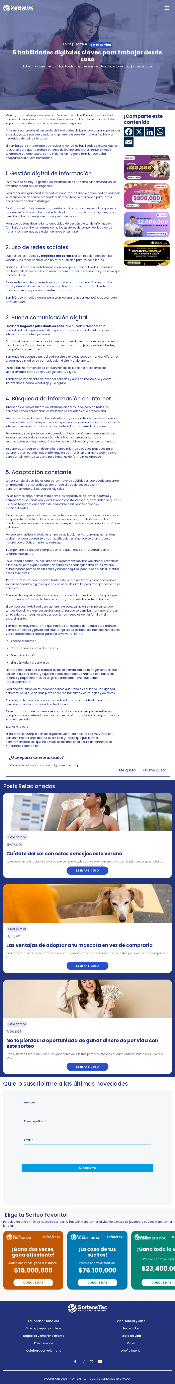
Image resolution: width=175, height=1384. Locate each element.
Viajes (131, 1343)
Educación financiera (43, 1321)
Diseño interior (131, 1351)
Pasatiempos (43, 1343)
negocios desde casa (57, 256)
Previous (72, 1295)
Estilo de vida (131, 1336)
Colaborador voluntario (43, 1351)
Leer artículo (87, 871)
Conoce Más (33, 1283)
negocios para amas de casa (42, 326)
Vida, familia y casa (131, 1321)
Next (106, 1295)
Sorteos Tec (131, 1328)
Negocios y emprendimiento (43, 1336)
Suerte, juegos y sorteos (43, 1328)
